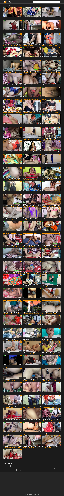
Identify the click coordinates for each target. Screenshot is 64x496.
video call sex (31, 300)
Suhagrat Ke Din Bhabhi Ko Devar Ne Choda (49, 138)
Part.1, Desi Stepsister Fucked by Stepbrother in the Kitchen (32, 31)
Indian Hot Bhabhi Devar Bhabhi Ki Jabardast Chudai (32, 272)
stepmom (31, 166)
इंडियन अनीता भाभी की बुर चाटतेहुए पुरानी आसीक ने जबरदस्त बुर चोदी (12, 446)
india (48, 393)
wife (12, 420)
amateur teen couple (10, 166)
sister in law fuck (6, 313)
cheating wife (25, 166)
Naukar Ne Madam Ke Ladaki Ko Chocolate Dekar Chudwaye (51, 258)
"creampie (24, 233)
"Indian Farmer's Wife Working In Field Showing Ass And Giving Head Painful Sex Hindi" (32, 17)
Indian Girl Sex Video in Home (47, 111)
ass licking (51, 219)
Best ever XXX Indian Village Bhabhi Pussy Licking (50, 31)
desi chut (16, 32)
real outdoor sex (38, 313)
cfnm (54, 219)
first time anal (5, 32)
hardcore (10, 18)
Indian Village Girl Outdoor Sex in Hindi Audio (30, 312)
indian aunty (54, 32)
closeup (35, 447)
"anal (24, 45)
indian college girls (32, 72)
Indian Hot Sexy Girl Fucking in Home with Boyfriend (12, 272)
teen (13, 18)
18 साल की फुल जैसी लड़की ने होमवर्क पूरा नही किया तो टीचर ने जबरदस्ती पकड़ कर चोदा (51, 419)
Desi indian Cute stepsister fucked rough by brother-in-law (32, 419)
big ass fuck (60, 259)
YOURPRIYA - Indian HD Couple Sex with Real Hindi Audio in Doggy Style (12, 57)
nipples (30, 179)
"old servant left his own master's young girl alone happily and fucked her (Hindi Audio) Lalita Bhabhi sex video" (12, 178)
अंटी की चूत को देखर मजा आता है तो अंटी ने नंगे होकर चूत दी (11, 392)
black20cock (43, 468)
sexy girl (37, 72)
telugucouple (5, 45)
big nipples (34, 233)
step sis (27, 32)
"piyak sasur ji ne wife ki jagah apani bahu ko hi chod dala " (51, 124)
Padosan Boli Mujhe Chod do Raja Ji (29, 165)
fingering (32, 59)
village (33, 206)
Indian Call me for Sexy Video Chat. (29, 299)
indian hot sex (19, 273)
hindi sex (13, 45)
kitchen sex (35, 126)
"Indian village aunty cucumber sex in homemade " (31, 98)
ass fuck (56, 353)
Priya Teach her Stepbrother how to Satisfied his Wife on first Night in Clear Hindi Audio (51, 57)
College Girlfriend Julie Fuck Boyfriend (10, 138)
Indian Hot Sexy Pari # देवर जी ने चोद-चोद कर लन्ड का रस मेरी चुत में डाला (12, 205)
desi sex (55, 300)
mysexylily (44, 18)
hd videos (33, 45)
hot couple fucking (13, 367)
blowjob (26, 45)
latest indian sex (55, 59)
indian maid (37, 340)
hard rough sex (6, 340)
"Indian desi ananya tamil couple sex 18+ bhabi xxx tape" (51, 98)
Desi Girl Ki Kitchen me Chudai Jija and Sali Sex (11, 312)
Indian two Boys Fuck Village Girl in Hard (10, 339)
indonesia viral (15, 139)
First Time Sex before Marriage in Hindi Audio (11, 325)
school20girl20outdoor (29, 466)
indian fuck (60, 166)
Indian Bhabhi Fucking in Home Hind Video (49, 272)
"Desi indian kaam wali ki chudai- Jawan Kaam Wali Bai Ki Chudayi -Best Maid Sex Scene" (51, 191)
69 (32, 233)
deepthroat (10, 126)
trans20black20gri (52, 468)
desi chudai (13, 32)
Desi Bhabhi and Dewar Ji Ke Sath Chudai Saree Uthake (51, 325)
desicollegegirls (25, 246)
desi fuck (8, 99)
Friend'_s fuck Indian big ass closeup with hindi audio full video (32, 379)
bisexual (10, 179)
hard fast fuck (5, 139)
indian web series (40, 219)
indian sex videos (18, 45)
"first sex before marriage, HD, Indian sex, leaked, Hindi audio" (51, 44)
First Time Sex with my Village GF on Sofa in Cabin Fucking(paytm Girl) (12, 366)
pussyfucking (14, 126)
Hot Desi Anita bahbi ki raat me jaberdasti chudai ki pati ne (51, 84)
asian (8, 18)
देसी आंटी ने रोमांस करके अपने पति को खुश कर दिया (49, 379)
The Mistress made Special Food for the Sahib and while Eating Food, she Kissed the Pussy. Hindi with (12, 111)
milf (48, 99)
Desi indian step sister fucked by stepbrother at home (12, 433)
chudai (55, 447)
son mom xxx (13, 470)
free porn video (57, 367)
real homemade (52, 166)
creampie (13, 179)
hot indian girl (12, 206)
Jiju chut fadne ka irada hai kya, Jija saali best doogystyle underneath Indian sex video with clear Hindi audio (32, 191)
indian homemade (52, 152)
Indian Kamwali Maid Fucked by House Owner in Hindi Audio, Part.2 (12, 98)
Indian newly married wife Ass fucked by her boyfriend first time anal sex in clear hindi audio (12, 459)
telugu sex (52, 139)
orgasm (16, 219)
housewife (18, 447)
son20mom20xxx (19, 466)
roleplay (51, 420)
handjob (38, 99)
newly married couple (18, 166)
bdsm (8, 407)
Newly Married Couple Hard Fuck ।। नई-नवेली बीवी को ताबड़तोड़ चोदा (51, 205)
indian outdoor (25, 313)
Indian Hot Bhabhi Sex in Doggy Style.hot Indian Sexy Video (12, 84)
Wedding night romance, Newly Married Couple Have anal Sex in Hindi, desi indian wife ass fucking (12, 419)
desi (55, 112)
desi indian (49, 59)
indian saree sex (57, 139)
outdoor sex (33, 313)
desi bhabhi (5, 59)
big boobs (35, 85)
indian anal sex (6, 246)
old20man (6, 470)
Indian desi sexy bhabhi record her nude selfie (11, 124)
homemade (5, 126)
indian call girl (41, 300)
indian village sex (16, 59)
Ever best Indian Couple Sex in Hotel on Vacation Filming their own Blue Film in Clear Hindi (32, 352)
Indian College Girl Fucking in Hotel (29, 325)
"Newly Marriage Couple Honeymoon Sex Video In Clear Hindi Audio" (12, 17)
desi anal (19, 99)
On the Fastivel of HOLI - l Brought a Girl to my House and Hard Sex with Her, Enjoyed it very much (32, 218)
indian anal (57, 72)
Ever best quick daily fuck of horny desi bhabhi (31, 433)
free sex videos (50, 206)
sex (25, 380)
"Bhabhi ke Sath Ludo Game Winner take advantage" (51, 232)
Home (32, 492)
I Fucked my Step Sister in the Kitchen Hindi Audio (31, 124)
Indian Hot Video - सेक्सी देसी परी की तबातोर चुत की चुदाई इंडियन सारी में (51, 151)
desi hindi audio (13, 112)
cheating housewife (18, 85)
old (47, 466)
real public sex (35, 166)
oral (9, 407)
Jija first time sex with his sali (8, 379)
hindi (19, 259)
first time (29, 246)
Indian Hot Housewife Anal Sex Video (9, 245)
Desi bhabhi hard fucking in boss (28, 392)
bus (26, 468)
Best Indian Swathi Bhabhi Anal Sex (9, 71)
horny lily (47, 18)
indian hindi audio (26, 72)
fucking (45, 85)
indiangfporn (5, 300)
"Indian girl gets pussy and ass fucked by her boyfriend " (32, 111)
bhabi (8, 466)
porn (19, 192)
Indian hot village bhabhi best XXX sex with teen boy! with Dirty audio (51, 178)
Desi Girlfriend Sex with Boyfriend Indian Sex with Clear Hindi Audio (51, 299)
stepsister (11, 313)
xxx (51, 59)
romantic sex (13, 85)
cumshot (24, 152)
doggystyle (52, 112)
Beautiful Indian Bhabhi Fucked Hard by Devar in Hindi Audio (32, 138)
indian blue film (35, 353)
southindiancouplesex (7, 72)
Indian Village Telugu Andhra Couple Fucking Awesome (12, 44)
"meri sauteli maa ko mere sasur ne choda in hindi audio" (32, 44)
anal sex (16, 460)
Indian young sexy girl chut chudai (48, 366)
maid (50, 259)
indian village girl (32, 259)
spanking (48, 219)
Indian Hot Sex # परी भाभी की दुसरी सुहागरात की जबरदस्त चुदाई (32, 71)
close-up (29, 59)
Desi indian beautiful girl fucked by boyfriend (50, 446)
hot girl (33, 192)
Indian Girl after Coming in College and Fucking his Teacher (12, 191)
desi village (16, 259)
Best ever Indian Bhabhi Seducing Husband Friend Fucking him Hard (51, 17)
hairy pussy (48, 233)
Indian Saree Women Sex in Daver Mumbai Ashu (11, 285)
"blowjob (5, 219)
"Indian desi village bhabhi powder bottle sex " (31, 178)
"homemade (44, 233)
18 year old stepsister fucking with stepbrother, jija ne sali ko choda (12, 151)
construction (17, 468)
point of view (52, 353)
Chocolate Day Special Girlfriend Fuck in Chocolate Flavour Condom (51, 312)
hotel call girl (36, 300)
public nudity (34, 18)
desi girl (58, 434)
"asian (24, 59)
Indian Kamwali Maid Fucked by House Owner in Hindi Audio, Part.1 (51, 165)
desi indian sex (51, 18)
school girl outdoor (21, 470)
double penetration (51, 72)
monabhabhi (44, 32)
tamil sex (48, 139)
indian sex (56, 18)
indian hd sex (44, 59)
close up (24, 32)
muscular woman (56, 126)
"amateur (5, 18)
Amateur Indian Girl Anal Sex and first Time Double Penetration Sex (51, 71)
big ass (18, 126)
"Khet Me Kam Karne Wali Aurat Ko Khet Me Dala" (31, 232)
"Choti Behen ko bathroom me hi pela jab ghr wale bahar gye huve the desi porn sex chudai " (12, 232)
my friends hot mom (6, 85)
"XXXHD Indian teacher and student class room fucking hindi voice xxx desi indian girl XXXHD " (12, 218)
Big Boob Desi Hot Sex (7, 352)
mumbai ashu (7, 112)
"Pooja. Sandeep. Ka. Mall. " (27, 84)
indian (15, 18)
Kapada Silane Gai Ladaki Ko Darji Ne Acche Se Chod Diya (32, 205)
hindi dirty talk (21, 32)
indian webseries (56, 286)
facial (43, 85)
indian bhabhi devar (26, 219)
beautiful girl (51, 367)
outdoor (29, 313)
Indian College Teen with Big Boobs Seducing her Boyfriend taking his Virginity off (32, 245)
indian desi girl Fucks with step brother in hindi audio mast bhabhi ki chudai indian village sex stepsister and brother (32, 366)
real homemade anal (14, 99)
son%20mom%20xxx (8, 468)
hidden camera (46, 45)
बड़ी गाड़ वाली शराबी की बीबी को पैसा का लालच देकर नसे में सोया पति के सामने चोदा (51, 392)
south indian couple (14, 72)
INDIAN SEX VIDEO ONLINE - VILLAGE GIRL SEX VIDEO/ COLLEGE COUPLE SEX (51, 352)
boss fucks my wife (54, 259)
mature (32, 85)
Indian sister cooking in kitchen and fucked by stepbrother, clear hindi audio (32, 446)
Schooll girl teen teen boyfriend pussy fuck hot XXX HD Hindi (32, 151)
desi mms (49, 313)
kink (42, 353)
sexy (51, 85)
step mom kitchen (30, 126)
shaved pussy (5, 393)
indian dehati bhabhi (20, 367)
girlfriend (48, 447)
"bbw (43, 126)
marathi (43, 466)
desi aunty (5, 99)
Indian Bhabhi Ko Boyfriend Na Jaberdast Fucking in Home (32, 258)
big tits (57, 112)
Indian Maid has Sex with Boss (28, 339)
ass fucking (13, 460)
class (22, 468)
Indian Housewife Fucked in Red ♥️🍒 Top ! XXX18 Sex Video (51, 245)
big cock (48, 353)
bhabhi (9, 32)
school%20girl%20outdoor (34, 468)
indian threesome (45, 72)
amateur (53, 85)
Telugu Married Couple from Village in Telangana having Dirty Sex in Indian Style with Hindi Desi (12, 258)
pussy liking (58, 32)
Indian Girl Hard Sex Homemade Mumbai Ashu (31, 285)
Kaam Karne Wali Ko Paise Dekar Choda (49, 339)
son (39, 466)
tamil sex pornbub (15, 192)
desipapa (24, 353)
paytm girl (8, 367)
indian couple (21, 72)
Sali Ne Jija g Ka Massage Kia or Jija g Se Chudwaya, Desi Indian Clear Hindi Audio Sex (51, 285)
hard (51, 466)
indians (53, 393)
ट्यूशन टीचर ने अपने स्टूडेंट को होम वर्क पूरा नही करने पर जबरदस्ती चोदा (12, 406)
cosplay (30, 233)
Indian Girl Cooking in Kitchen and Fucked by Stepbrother (12, 31)
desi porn (31, 407)
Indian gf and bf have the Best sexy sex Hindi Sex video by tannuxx (51, 406)
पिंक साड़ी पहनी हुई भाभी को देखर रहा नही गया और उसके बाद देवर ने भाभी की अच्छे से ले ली (51, 433)
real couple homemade (41, 126)
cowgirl (51, 380)
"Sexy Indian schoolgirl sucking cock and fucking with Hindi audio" (32, 57)
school (12, 466)
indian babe (17, 246)
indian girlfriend (51, 300)
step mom (20, 139)
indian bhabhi (36, 32)
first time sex (21, 326)
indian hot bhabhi (12, 246)
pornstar (36, 59)
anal (27, 99)
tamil (4, 112)
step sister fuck (10, 59)
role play (28, 407)
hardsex (20, 126)
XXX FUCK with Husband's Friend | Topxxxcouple (11, 165)
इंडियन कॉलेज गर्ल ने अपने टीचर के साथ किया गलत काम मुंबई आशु (32, 406)
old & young (18, 179)
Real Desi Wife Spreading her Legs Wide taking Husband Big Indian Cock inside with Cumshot (12, 299)
